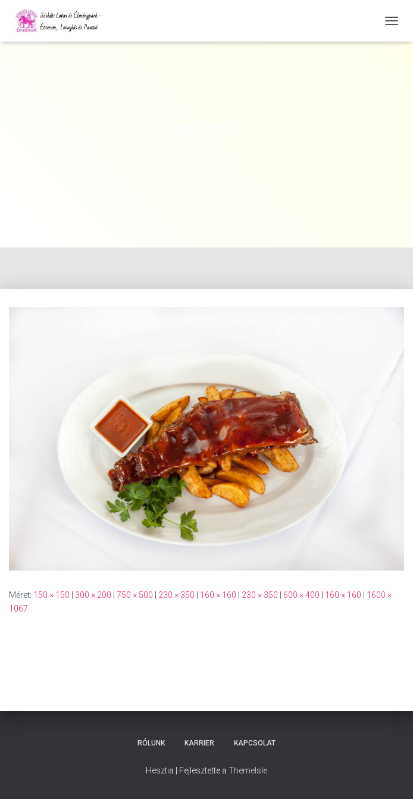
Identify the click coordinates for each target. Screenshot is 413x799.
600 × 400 (301, 595)
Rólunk (151, 743)
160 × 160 (218, 595)
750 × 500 (135, 595)
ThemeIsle (248, 770)
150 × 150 (51, 595)
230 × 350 (176, 595)
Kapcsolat (255, 743)
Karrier (199, 743)
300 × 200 (93, 595)
